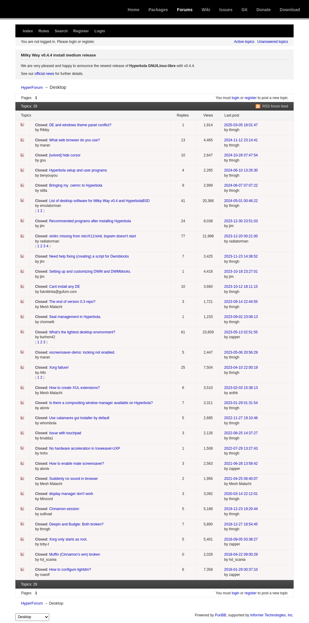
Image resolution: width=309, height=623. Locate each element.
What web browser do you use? (74, 140)
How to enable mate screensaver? (76, 463)
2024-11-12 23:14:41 (241, 140)
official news (44, 74)
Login (99, 31)
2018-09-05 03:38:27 (241, 539)
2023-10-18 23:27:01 (241, 271)
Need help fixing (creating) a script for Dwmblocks (89, 256)
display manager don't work (71, 494)
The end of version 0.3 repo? (72, 302)
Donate (263, 9)
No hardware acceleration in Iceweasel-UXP (84, 448)
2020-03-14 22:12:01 (241, 494)
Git (244, 9)
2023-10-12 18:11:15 (241, 286)
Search (61, 31)
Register (81, 31)
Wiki (206, 9)
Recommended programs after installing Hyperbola (90, 221)
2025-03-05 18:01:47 (241, 125)
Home (133, 9)
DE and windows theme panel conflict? (80, 125)
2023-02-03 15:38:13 (241, 388)
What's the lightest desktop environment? (82, 332)
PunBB (220, 615)
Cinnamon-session (64, 509)
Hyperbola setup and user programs (78, 170)
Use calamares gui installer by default (79, 418)
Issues (226, 9)
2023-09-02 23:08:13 (241, 317)
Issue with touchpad (65, 433)
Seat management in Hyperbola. (75, 317)
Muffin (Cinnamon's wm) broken (74, 554)
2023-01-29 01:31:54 (241, 403)
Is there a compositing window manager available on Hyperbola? (101, 403)
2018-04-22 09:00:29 (241, 554)
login (235, 98)
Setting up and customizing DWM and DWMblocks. (90, 271)
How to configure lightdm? (70, 569)
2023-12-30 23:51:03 (241, 221)
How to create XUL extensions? (74, 388)
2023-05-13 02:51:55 (241, 332)
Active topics (244, 42)
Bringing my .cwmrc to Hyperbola (75, 185)
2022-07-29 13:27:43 (241, 448)
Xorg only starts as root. (68, 539)
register (250, 98)
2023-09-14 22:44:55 (241, 302)
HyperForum (32, 87)
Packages (158, 9)
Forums (185, 9)
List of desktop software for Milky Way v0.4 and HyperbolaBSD (99, 201)
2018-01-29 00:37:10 (241, 569)
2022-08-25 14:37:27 (241, 433)
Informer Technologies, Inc (271, 615)
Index (28, 31)
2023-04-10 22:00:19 (241, 367)
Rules (43, 31)
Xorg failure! (59, 367)
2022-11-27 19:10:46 (241, 418)
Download (290, 9)
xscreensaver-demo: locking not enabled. (82, 352)
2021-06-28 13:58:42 (241, 463)
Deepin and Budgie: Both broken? (76, 524)
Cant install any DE (64, 286)
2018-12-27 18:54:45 (241, 524)
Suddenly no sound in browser (73, 479)
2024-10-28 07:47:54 (241, 155)
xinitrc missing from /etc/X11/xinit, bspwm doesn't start (92, 236)
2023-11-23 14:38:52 (241, 256)
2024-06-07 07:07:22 (241, 185)
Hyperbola (53, 9)
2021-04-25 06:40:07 (241, 479)
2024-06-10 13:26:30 (241, 170)
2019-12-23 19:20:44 (241, 509)
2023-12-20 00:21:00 (241, 236)
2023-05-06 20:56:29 (241, 352)
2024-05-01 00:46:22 (241, 201)
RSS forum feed (275, 106)
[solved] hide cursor (65, 155)
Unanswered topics (272, 42)
